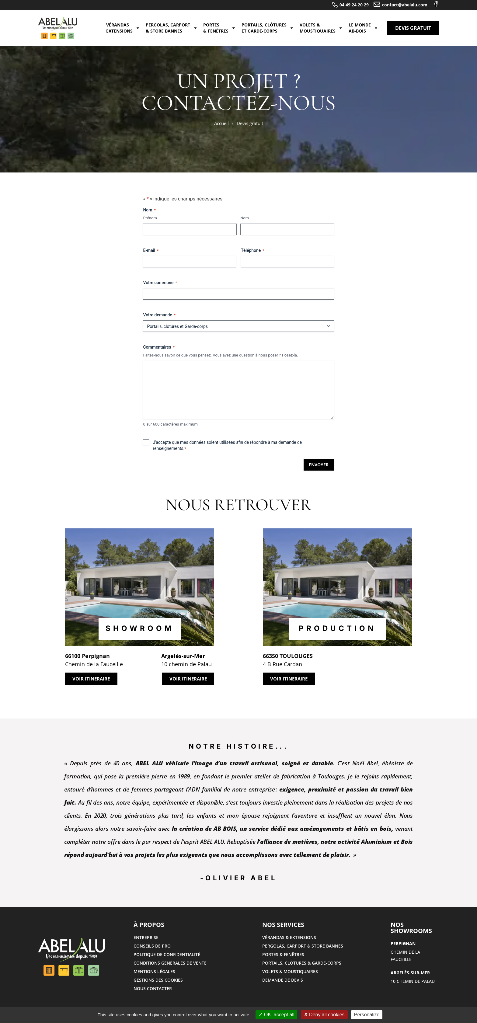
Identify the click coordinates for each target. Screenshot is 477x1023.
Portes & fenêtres (219, 28)
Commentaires (158, 347)
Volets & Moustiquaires (321, 28)
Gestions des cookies (158, 980)
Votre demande (159, 315)
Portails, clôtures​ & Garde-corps (301, 963)
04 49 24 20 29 (354, 5)
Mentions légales (154, 971)
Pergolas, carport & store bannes (171, 28)
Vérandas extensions (123, 28)
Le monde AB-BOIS (363, 28)
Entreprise (146, 937)
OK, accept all (276, 1014)
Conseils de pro (152, 946)
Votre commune (160, 283)
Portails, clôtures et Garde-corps (268, 28)
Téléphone (252, 250)
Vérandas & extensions (289, 937)
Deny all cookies (324, 1014)
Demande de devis (282, 980)
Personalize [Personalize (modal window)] (367, 1014)
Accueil (221, 123)
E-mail (150, 250)
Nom (244, 218)
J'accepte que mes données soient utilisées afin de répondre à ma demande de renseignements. (227, 445)
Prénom (150, 218)
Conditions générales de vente (170, 963)
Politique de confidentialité (167, 954)
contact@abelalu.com (404, 5)
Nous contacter (153, 988)
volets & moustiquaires (290, 971)
